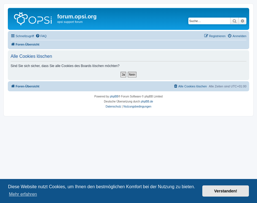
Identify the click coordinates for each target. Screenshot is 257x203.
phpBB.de (147, 101)
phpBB (114, 96)
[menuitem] (41, 36)
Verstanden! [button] (225, 191)
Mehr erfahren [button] (23, 194)
